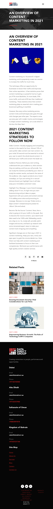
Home (11, 452)
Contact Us (13, 470)
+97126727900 (14, 402)
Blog (10, 463)
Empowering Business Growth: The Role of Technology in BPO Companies (26, 335)
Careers (11, 466)
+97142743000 (14, 382)
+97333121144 (14, 442)
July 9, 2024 (13, 297)
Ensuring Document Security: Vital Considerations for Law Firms (22, 301)
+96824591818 (14, 422)
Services (12, 459)
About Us (12, 456)
